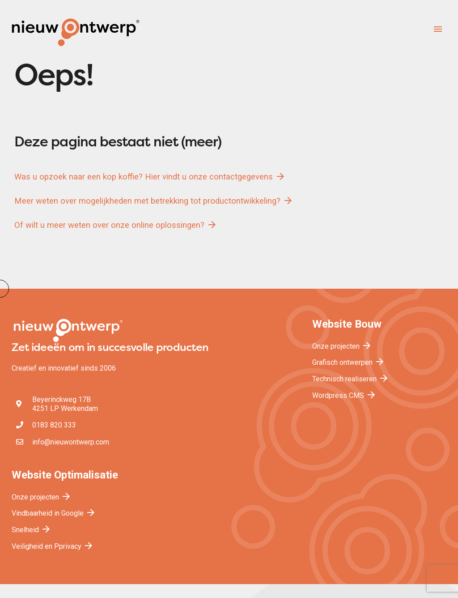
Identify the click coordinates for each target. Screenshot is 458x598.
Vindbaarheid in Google (54, 513)
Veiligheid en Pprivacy (53, 546)
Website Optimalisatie (65, 475)
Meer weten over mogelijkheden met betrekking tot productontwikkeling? (153, 200)
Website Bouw (347, 324)
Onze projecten (342, 346)
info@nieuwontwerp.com (70, 442)
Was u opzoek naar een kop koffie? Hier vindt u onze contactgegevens (150, 176)
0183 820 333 (54, 425)
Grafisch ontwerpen (348, 362)
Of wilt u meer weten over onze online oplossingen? (115, 224)
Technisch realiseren (350, 379)
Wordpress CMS (344, 395)
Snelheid (31, 529)
